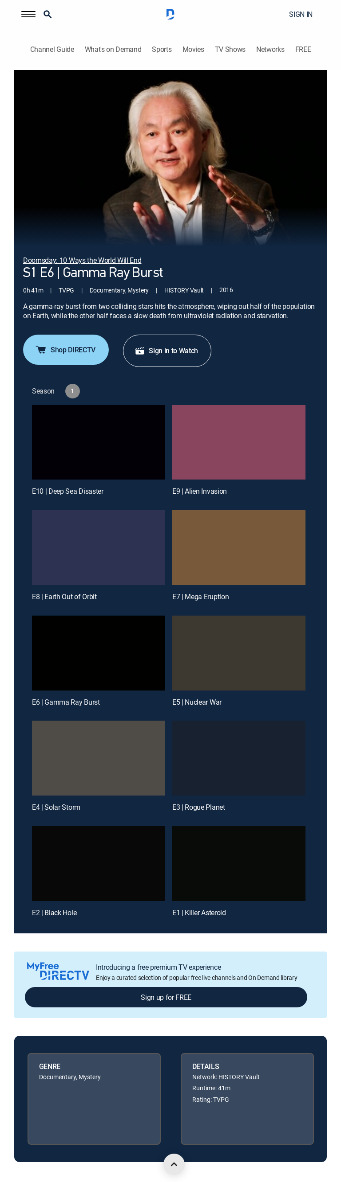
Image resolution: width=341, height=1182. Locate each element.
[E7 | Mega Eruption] (238, 547)
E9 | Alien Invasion (199, 491)
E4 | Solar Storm (56, 807)
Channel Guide (52, 49)
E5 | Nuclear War (197, 702)
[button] (28, 14)
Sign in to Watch (166, 350)
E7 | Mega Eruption (200, 596)
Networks (270, 49)
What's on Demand (113, 49)
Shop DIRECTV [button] (65, 349)
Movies (193, 49)
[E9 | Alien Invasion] (238, 442)
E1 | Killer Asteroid (199, 912)
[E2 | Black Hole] (98, 863)
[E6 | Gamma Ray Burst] (98, 653)
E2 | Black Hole (54, 912)
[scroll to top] (174, 1164)
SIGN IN (301, 14)
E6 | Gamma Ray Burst (66, 702)
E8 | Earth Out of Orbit (64, 596)
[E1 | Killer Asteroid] (238, 863)
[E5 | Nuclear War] (238, 653)
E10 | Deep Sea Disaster (67, 491)
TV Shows (230, 49)
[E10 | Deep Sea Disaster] (98, 442)
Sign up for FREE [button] (166, 997)
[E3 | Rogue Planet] (238, 758)
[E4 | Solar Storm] (98, 758)
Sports (161, 49)
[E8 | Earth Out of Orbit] (98, 547)
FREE (303, 49)
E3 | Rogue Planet (198, 807)
